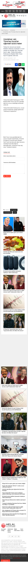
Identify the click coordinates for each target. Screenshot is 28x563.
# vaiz (15, 212)
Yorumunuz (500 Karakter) (9, 162)
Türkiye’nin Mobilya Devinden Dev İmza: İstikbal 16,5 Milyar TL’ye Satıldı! (14, 504)
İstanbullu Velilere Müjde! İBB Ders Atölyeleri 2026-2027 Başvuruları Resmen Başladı (13, 455)
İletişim (15, 529)
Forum (21, 529)
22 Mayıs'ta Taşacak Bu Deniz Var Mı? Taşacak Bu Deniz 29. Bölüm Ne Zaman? (13, 330)
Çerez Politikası (16, 558)
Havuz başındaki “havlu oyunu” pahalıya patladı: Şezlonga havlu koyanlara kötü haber (13, 493)
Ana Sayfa (3, 529)
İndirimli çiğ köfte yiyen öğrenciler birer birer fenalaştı (13, 252)
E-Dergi (2, 530)
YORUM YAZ (7, 176)
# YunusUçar (14, 209)
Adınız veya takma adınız (9, 156)
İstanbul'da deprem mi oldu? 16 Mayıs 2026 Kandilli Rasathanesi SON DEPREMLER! (14, 310)
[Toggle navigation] (2, 15)
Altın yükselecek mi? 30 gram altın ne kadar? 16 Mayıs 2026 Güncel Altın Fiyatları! (14, 511)
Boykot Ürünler (9, 531)
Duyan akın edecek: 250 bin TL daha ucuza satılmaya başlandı (13, 486)
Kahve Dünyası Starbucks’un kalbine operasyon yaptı (14, 500)
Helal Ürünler (17, 530)
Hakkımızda (10, 529)
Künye (21, 530)
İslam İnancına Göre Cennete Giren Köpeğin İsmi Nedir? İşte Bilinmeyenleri (14, 514)
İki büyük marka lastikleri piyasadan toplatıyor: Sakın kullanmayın (12, 271)
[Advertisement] (14, 124)
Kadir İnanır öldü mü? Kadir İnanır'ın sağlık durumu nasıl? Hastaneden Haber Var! (13, 291)
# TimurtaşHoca (7, 212)
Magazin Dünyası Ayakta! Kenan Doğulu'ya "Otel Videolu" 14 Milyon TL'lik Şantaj (14, 478)
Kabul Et (5, 561)
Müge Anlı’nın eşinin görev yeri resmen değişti (13, 233)
